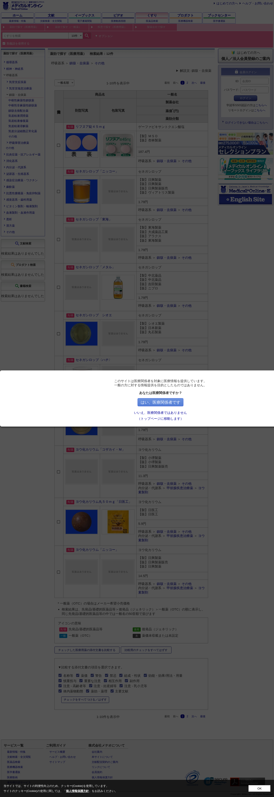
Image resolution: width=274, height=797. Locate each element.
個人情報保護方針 (77, 791)
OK (259, 788)
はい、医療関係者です (199, 402)
